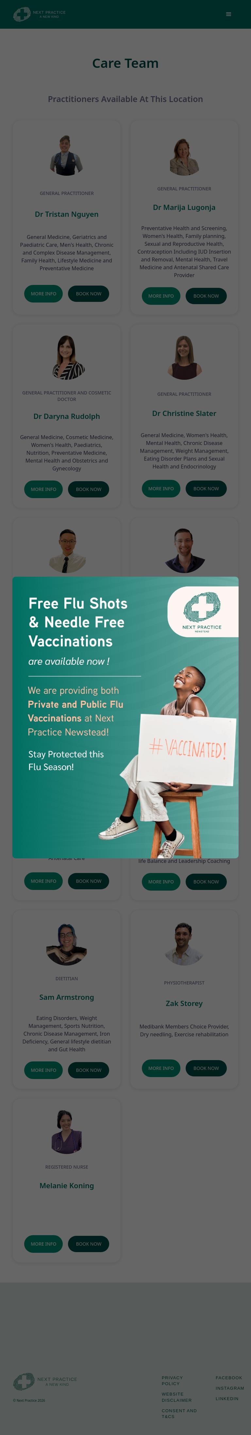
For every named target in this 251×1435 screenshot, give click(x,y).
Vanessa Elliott (184, 801)
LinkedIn (227, 1398)
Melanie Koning (67, 1185)
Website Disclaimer (177, 1397)
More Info (43, 293)
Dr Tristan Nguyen (67, 214)
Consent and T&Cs (179, 1413)
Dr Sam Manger (184, 604)
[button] (229, 14)
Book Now (88, 293)
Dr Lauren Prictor (67, 820)
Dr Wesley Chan (67, 614)
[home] (39, 14)
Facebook (229, 1377)
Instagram (230, 1388)
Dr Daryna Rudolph (66, 416)
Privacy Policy (172, 1380)
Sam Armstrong (66, 997)
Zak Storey (184, 1003)
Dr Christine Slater (184, 413)
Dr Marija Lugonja (184, 207)
